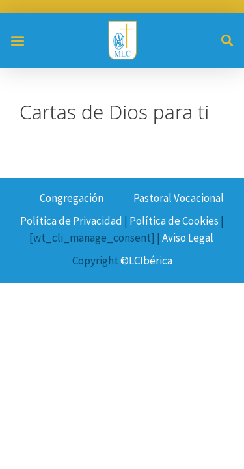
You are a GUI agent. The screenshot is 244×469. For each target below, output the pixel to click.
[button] (17, 40)
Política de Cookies (174, 221)
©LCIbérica (146, 260)
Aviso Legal (187, 238)
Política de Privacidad (71, 221)
